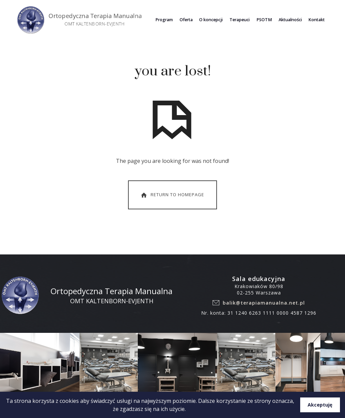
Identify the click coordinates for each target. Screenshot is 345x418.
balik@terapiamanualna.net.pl (264, 306)
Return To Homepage (171, 198)
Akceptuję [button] (320, 405)
